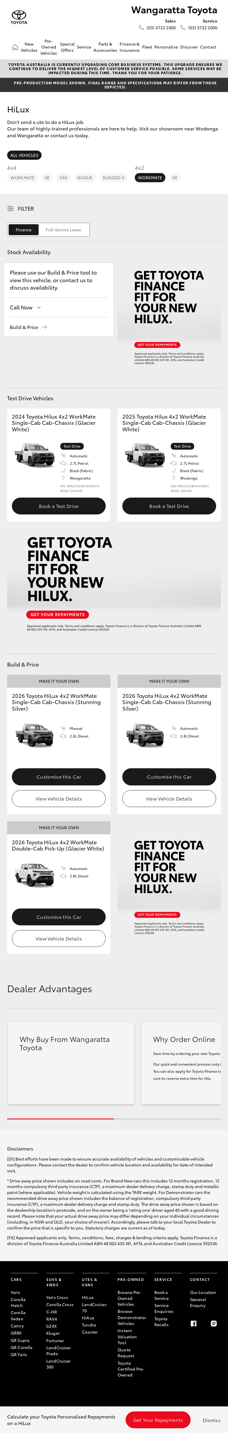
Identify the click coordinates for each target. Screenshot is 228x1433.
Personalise (166, 47)
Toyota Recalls (161, 1321)
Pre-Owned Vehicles (48, 47)
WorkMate (22, 177)
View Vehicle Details (59, 798)
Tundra (89, 1325)
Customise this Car (59, 776)
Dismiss (212, 1419)
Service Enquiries (163, 1308)
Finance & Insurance (130, 47)
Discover (189, 47)
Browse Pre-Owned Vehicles (130, 1298)
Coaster (90, 1332)
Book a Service (161, 1295)
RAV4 (51, 1319)
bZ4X (51, 1326)
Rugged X (113, 177)
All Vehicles (24, 155)
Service (84, 47)
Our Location (203, 1292)
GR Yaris (19, 1354)
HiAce (88, 1318)
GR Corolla (21, 1347)
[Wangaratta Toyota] (19, 17)
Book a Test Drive (58, 505)
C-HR (51, 1312)
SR (47, 177)
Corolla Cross (60, 1304)
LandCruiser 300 (58, 1364)
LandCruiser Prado (58, 1350)
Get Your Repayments (158, 1419)
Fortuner (55, 1340)
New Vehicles (29, 47)
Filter (26, 208)
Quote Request (126, 1352)
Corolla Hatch (18, 1302)
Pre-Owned (131, 1279)
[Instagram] (213, 1323)
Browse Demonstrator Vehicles (132, 1317)
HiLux (88, 1297)
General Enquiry (198, 1302)
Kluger (53, 1333)
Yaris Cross (57, 1297)
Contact (208, 47)
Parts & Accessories (106, 47)
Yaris (15, 1292)
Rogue (85, 177)
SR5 (63, 177)
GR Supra (20, 1340)
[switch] (48, 230)
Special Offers (67, 47)
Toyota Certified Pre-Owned (131, 1369)
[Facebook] (193, 1323)
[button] (28, 327)
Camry (17, 1326)
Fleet (147, 47)
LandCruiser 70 (94, 1307)
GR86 (16, 1333)
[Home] (15, 47)
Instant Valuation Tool (127, 1336)
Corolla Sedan (18, 1315)
